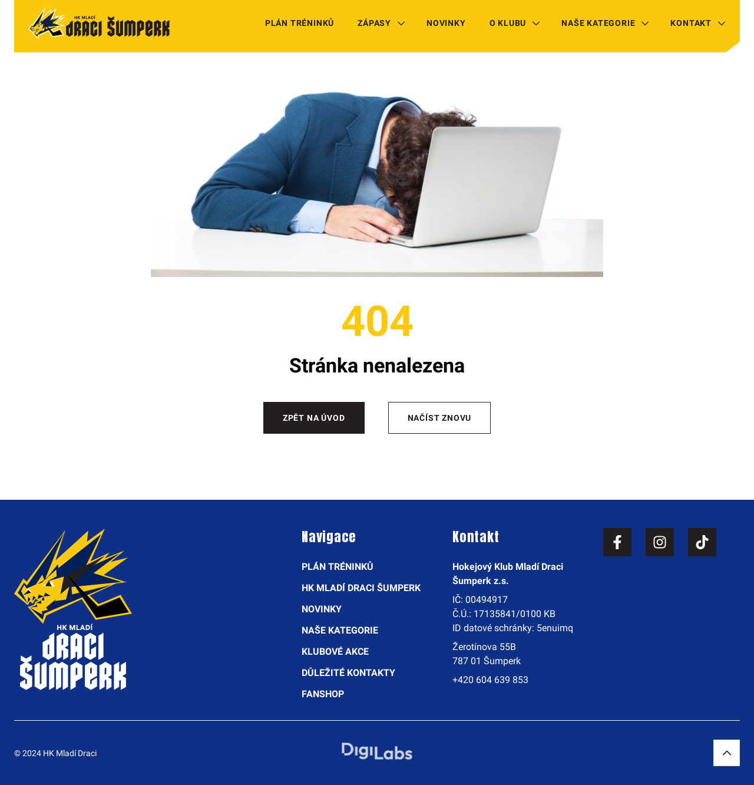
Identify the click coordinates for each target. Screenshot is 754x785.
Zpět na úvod (314, 418)
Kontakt (691, 23)
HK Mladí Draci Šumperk (361, 587)
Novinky (446, 23)
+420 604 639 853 (490, 679)
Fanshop (323, 694)
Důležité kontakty (348, 672)
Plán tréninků (299, 23)
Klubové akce (335, 651)
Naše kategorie (598, 23)
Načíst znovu (440, 418)
